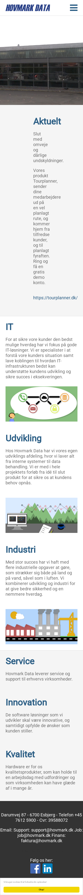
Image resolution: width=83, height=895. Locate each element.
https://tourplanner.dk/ (55, 297)
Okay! (41, 889)
